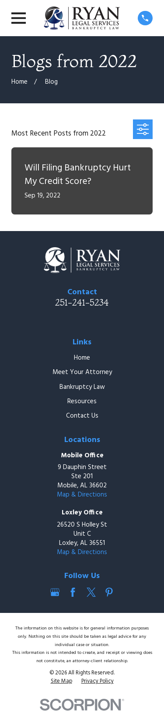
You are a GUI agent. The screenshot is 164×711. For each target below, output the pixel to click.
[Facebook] (72, 592)
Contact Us (82, 416)
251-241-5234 (82, 302)
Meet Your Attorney (82, 372)
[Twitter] (91, 592)
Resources (82, 401)
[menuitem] (61, 682)
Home (82, 358)
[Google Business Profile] (54, 592)
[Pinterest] (109, 592)
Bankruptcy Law (82, 387)
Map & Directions (82, 495)
